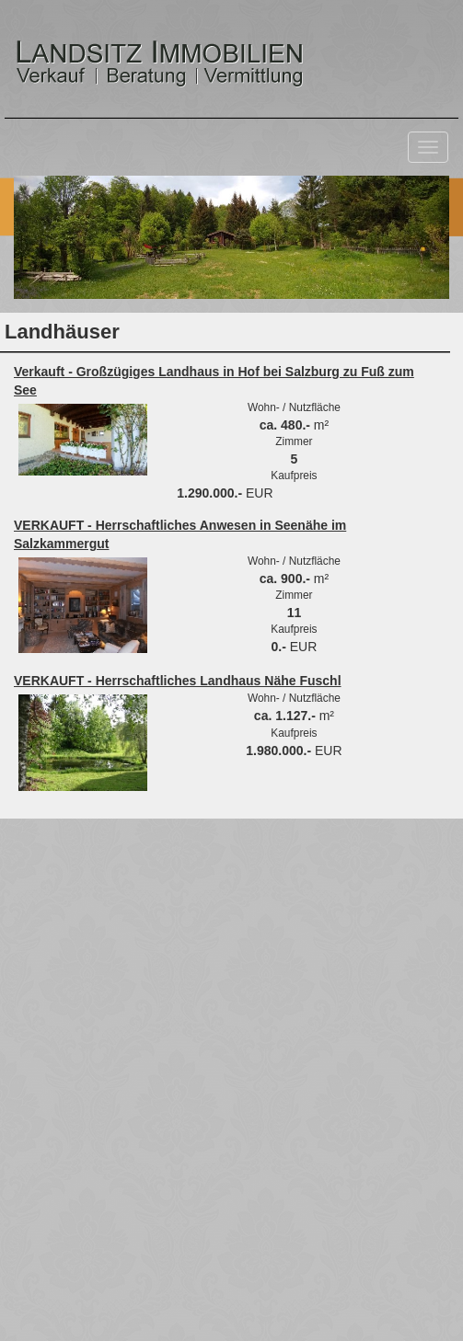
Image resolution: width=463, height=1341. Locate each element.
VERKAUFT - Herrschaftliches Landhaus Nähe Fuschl (177, 680)
